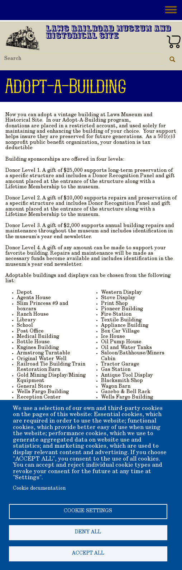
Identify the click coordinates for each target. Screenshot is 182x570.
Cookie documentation (39, 488)
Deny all (88, 532)
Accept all (88, 553)
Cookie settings (88, 511)
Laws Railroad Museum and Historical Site (108, 33)
